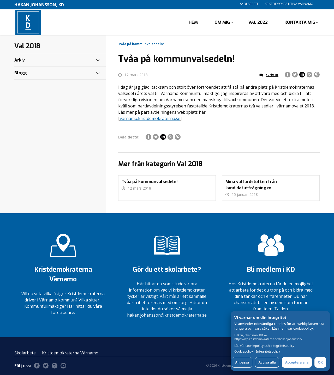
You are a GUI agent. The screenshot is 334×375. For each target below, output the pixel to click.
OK (320, 362)
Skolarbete (249, 4)
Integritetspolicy (268, 351)
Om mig (222, 22)
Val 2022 (258, 22)
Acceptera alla (296, 362)
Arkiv (19, 60)
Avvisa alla (267, 362)
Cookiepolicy (243, 351)
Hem (193, 22)
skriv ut (268, 75)
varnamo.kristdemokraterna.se (150, 118)
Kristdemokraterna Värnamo (289, 4)
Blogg (20, 73)
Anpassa (242, 362)
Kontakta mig (299, 22)
